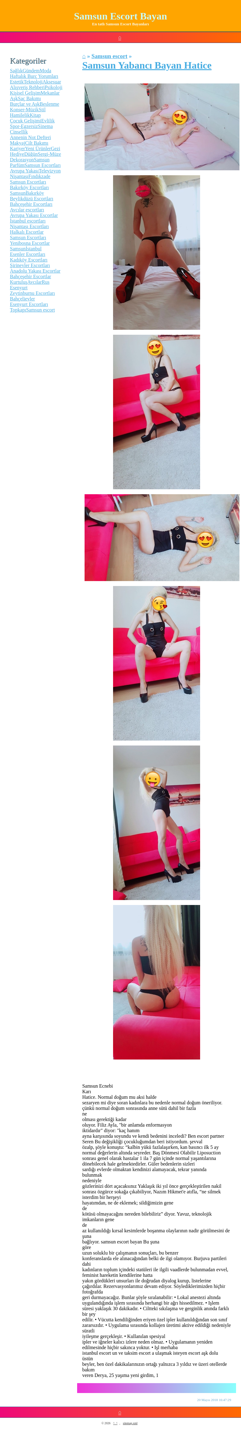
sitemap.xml (130, 1423)
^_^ (115, 1423)
